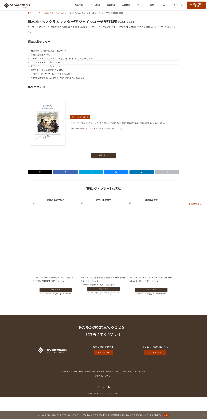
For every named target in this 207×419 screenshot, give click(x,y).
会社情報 (127, 5)
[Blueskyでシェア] (116, 172)
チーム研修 (96, 5)
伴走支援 (80, 5)
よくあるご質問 (155, 353)
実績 (153, 5)
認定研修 (112, 5)
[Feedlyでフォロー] (109, 388)
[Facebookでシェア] (65, 172)
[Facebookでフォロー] (98, 388)
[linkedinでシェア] (141, 172)
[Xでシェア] (40, 172)
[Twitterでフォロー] (103, 388)
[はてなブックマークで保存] (91, 172)
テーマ (141, 5)
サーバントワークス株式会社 (108, 393)
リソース (179, 5)
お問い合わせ (103, 353)
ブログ (165, 5)
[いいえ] (204, 415)
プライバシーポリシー (92, 129)
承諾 (166, 415)
